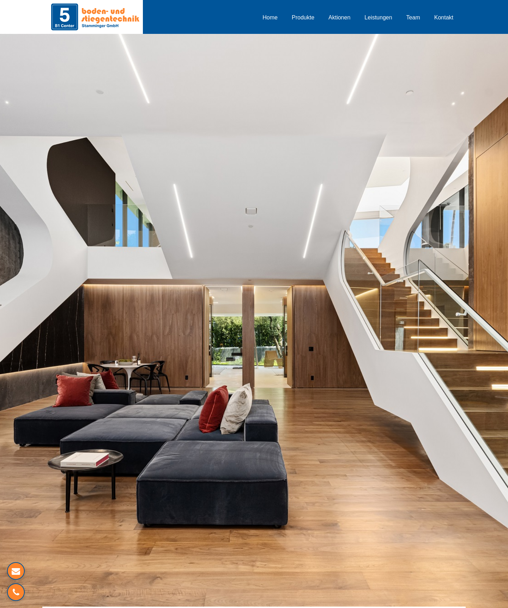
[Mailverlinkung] (16, 571)
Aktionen (339, 17)
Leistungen (378, 17)
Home (270, 17)
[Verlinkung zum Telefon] (16, 592)
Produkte (303, 17)
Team (413, 17)
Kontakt (443, 17)
